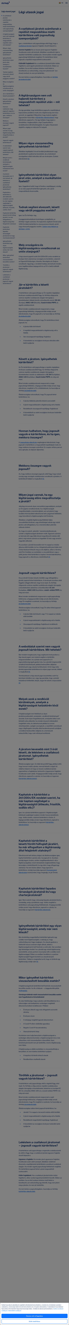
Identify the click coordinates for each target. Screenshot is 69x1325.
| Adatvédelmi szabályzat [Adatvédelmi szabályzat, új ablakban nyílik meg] (14, 1310)
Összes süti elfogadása (34, 1316)
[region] (34, 1314)
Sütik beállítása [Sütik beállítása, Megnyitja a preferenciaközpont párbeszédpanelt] (34, 1321)
